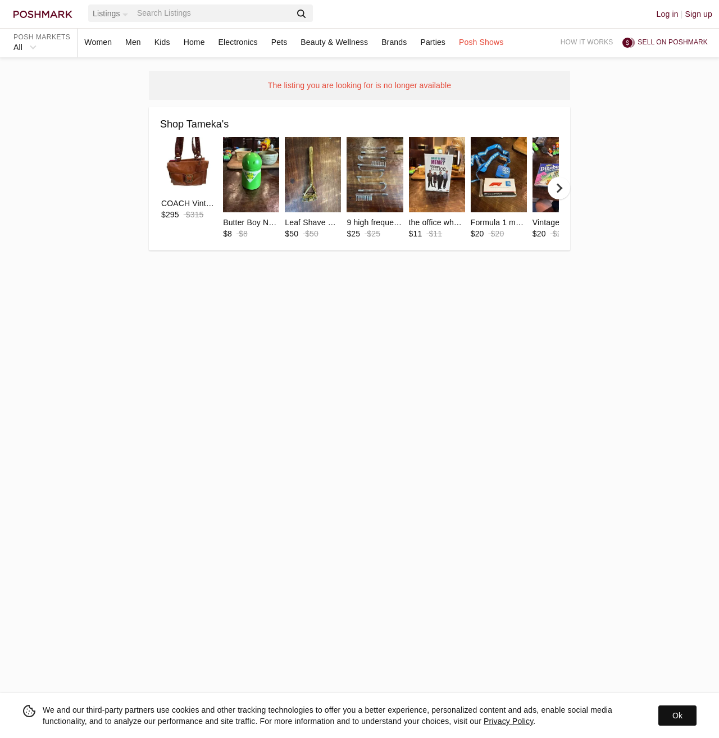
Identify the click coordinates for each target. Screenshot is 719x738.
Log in (668, 14)
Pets (279, 42)
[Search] (213, 13)
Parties (432, 42)
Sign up (698, 14)
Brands (394, 42)
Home (194, 42)
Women (98, 42)
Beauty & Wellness (334, 42)
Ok (677, 715)
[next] (559, 188)
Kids (162, 42)
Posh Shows (481, 42)
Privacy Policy (508, 721)
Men (133, 42)
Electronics (238, 42)
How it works (587, 42)
